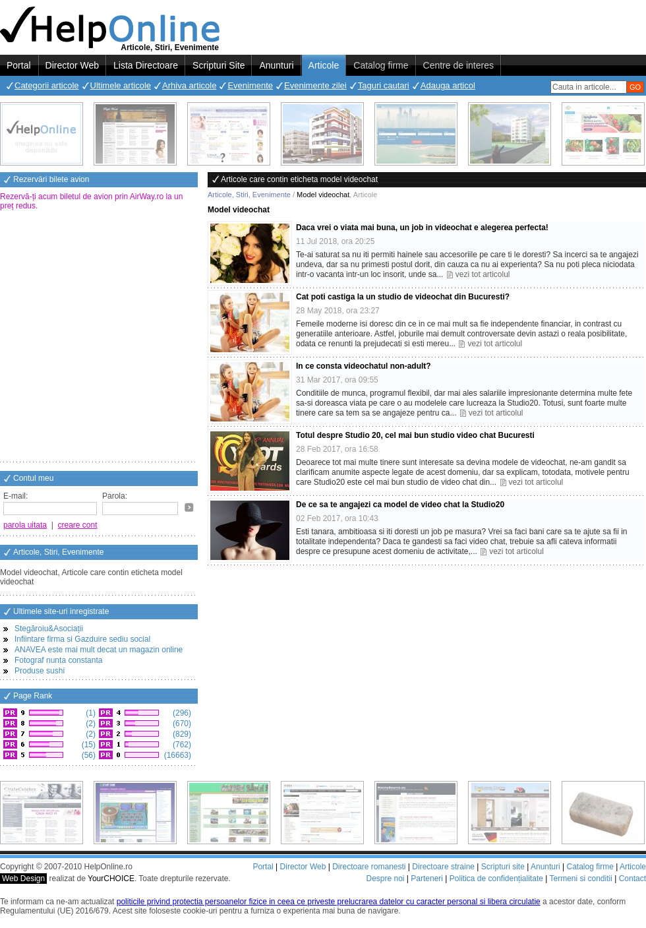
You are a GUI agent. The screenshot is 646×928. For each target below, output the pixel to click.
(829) (181, 734)
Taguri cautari (383, 85)
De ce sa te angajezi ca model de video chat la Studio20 (400, 504)
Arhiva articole (189, 85)
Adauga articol (448, 85)
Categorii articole (47, 85)
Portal (19, 65)
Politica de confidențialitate (496, 878)
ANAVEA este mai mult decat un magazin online (99, 649)
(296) (181, 713)
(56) (87, 755)
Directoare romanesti (368, 866)
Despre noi (385, 878)
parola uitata (25, 525)
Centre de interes (458, 65)
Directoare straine (443, 866)
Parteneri (427, 878)
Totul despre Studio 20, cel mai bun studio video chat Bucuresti (415, 435)
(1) (90, 713)
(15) (87, 744)
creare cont (78, 525)
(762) (181, 744)
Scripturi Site (218, 65)
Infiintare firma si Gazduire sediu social (82, 639)
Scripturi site (503, 866)
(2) (90, 723)
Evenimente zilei (315, 85)
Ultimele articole (120, 85)
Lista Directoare (145, 65)
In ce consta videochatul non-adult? (363, 366)
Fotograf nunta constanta (58, 660)
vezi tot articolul (482, 274)
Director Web (72, 65)
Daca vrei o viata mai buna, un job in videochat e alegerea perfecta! (422, 227)
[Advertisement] (123, 337)
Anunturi (276, 65)
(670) (181, 723)
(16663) (176, 755)
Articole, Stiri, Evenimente (249, 195)
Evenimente (250, 85)
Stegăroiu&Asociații (49, 628)
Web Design (23, 878)
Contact (632, 878)
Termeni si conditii (580, 878)
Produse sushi (40, 670)
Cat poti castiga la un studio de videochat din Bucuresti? (403, 296)
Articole (323, 65)
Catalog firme (380, 65)
